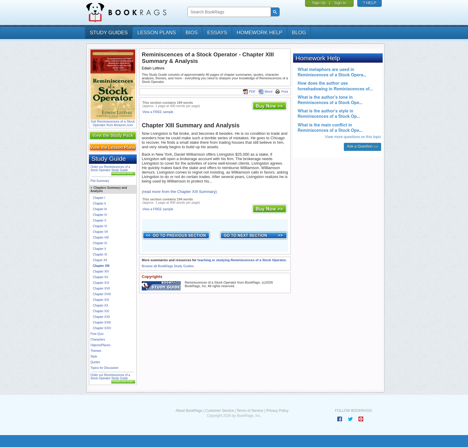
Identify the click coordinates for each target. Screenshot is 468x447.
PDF (249, 91)
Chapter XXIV (102, 328)
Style (93, 356)
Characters (97, 339)
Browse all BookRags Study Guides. (168, 266)
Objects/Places (100, 345)
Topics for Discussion (104, 367)
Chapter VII (100, 231)
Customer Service (219, 411)
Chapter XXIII (102, 322)
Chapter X (99, 248)
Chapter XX (100, 305)
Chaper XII (100, 260)
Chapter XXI (101, 311)
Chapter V (99, 220)
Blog (299, 32)
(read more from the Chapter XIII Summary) (179, 191)
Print (281, 91)
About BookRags (189, 411)
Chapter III (100, 209)
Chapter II (99, 203)
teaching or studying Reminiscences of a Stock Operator (241, 260)
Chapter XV (100, 277)
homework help (259, 32)
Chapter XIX (101, 299)
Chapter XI (100, 254)
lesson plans (156, 32)
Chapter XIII (101, 265)
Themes (95, 350)
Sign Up (319, 3)
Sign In (340, 3)
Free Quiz (97, 333)
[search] (228, 12)
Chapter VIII (101, 237)
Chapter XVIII (102, 294)
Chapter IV (100, 214)
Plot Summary (99, 180)
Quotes (95, 362)
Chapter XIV (101, 271)
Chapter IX (100, 243)
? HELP (369, 3)
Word (265, 91)
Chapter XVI (101, 282)
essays (217, 32)
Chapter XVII (101, 288)
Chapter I (99, 197)
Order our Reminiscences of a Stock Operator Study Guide (110, 168)
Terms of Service (250, 411)
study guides (109, 32)
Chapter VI (100, 226)
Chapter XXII (101, 316)
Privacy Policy (277, 411)
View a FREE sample (157, 112)
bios (192, 32)
